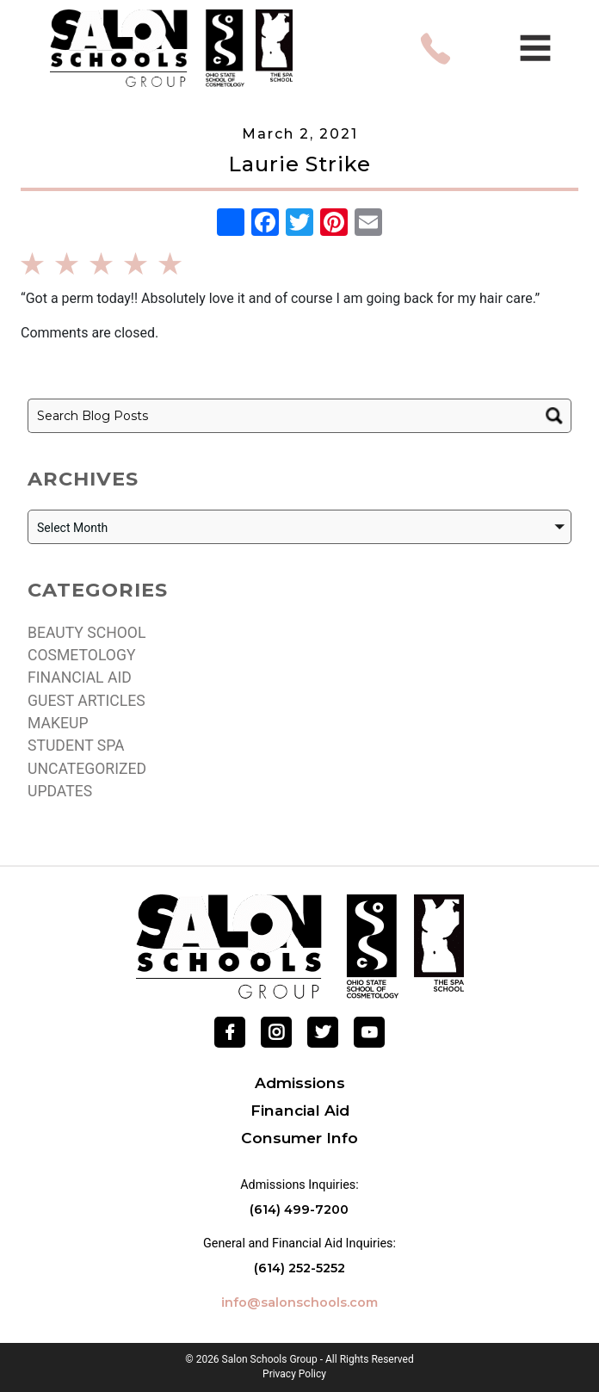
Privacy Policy (294, 1374)
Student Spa (76, 745)
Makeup (58, 723)
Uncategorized (87, 768)
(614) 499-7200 (299, 1209)
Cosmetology (81, 655)
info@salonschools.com (299, 1302)
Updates (60, 791)
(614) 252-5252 (299, 1268)
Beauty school (86, 632)
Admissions (300, 1082)
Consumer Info (299, 1138)
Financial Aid (80, 677)
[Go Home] (300, 945)
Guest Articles (86, 700)
